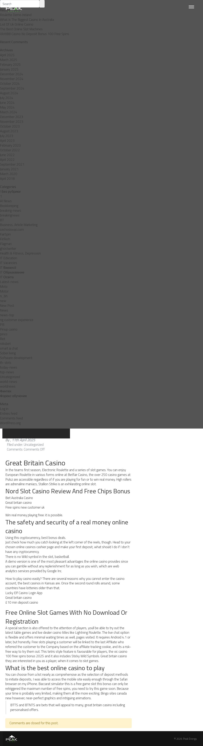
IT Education (8, 258)
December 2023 (11, 116)
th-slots (5, 362)
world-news (8, 381)
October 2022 (10, 150)
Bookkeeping (9, 205)
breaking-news (10, 210)
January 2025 (9, 69)
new (3, 300)
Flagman (6, 243)
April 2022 (7, 159)
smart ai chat (9, 348)
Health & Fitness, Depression (20, 253)
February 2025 (10, 64)
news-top (7, 315)
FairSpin (5, 234)
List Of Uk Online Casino (16, 24)
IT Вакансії (8, 267)
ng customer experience (16, 319)
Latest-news (9, 281)
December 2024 (11, 74)
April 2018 (7, 178)
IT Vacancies (8, 262)
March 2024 (8, 112)
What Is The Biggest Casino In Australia (27, 19)
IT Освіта (7, 277)
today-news (8, 367)
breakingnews (9, 215)
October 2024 (10, 83)
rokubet (5, 343)
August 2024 (9, 93)
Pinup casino (8, 329)
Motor (4, 291)
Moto (4, 286)
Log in (4, 408)
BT (2, 220)
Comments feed (11, 418)
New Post (7, 305)
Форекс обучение (13, 395)
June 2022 (7, 154)
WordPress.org (10, 423)
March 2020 (8, 173)
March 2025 (8, 59)
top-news (7, 372)
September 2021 (12, 164)
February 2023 (10, 145)
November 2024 (11, 78)
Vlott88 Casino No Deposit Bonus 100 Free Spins (34, 33)
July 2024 (6, 97)
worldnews (7, 386)
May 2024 (7, 107)
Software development (16, 357)
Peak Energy (189, 739)
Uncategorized (10, 376)
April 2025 (7, 55)
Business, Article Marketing (18, 224)
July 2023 (6, 135)
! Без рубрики (10, 191)
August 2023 (9, 131)
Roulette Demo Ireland (16, 14)
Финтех (5, 391)
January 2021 (9, 169)
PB (2, 324)
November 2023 (11, 121)
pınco (3, 334)
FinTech (5, 239)
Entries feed (8, 413)
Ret (2, 338)
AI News (6, 201)
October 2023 (10, 126)
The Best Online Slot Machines (21, 29)
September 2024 (12, 88)
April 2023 (7, 140)
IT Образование (12, 272)
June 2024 (7, 102)
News (4, 310)
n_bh (4, 296)
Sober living (8, 353)
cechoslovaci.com (12, 229)
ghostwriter (8, 248)
